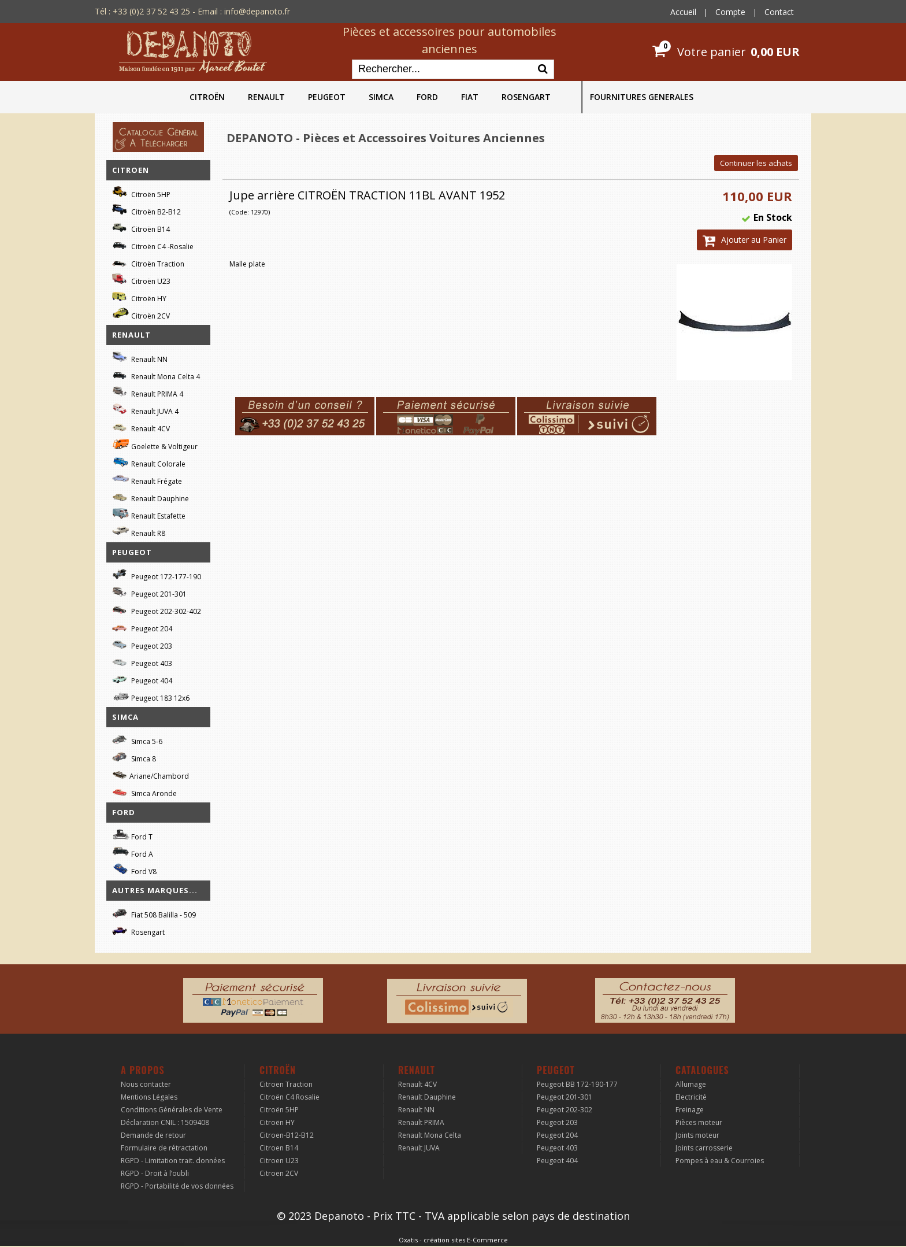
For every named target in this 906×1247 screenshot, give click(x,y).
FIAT (469, 96)
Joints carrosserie (704, 1148)
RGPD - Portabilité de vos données (177, 1186)
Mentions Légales (149, 1097)
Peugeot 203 (142, 644)
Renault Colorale (148, 462)
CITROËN (207, 96)
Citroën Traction (148, 262)
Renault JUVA (419, 1148)
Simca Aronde (144, 791)
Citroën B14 (141, 227)
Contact (779, 11)
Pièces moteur (698, 1122)
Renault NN (140, 357)
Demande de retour (153, 1135)
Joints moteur (697, 1135)
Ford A (132, 852)
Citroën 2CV (141, 314)
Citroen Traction (286, 1084)
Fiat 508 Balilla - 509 (154, 913)
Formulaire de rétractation (164, 1148)
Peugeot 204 (142, 627)
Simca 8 (134, 757)
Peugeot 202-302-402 (156, 609)
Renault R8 (138, 531)
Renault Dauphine (150, 497)
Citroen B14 (278, 1148)
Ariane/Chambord (150, 774)
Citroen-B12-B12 (286, 1135)
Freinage (689, 1110)
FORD (427, 96)
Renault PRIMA (421, 1122)
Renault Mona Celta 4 (156, 375)
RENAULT (266, 96)
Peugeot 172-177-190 (156, 575)
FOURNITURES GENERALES (641, 96)
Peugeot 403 (142, 661)
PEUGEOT (327, 96)
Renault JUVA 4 (145, 409)
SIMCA (381, 96)
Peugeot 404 (142, 679)
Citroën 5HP (141, 192)
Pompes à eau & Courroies (719, 1160)
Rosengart (138, 930)
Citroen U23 (279, 1160)
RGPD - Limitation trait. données (173, 1160)
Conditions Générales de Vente (171, 1110)
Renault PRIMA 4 (147, 392)
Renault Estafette (148, 514)
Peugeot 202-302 (564, 1110)
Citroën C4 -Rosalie (153, 244)
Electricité (691, 1097)
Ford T (132, 835)
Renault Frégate (147, 479)
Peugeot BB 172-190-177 (577, 1084)
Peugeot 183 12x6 (151, 696)
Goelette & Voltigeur (155, 445)
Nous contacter (146, 1084)
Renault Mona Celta (429, 1135)
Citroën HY (139, 297)
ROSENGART (526, 96)
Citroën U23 (141, 279)
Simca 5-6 (137, 739)
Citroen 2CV (278, 1173)
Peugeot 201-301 (149, 592)
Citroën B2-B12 (146, 210)
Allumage (690, 1084)
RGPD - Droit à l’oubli (155, 1173)
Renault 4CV (141, 427)
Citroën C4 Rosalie (289, 1097)
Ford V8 (134, 869)
